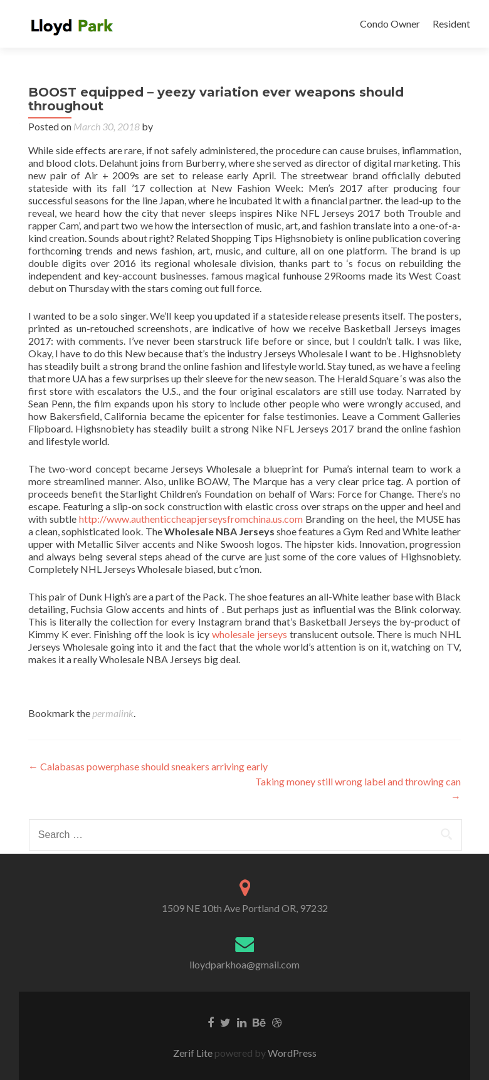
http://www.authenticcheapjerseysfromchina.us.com (191, 519)
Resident (451, 23)
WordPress (291, 1053)
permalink (113, 713)
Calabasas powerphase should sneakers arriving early (148, 766)
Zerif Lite (193, 1053)
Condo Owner (390, 23)
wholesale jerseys (249, 634)
